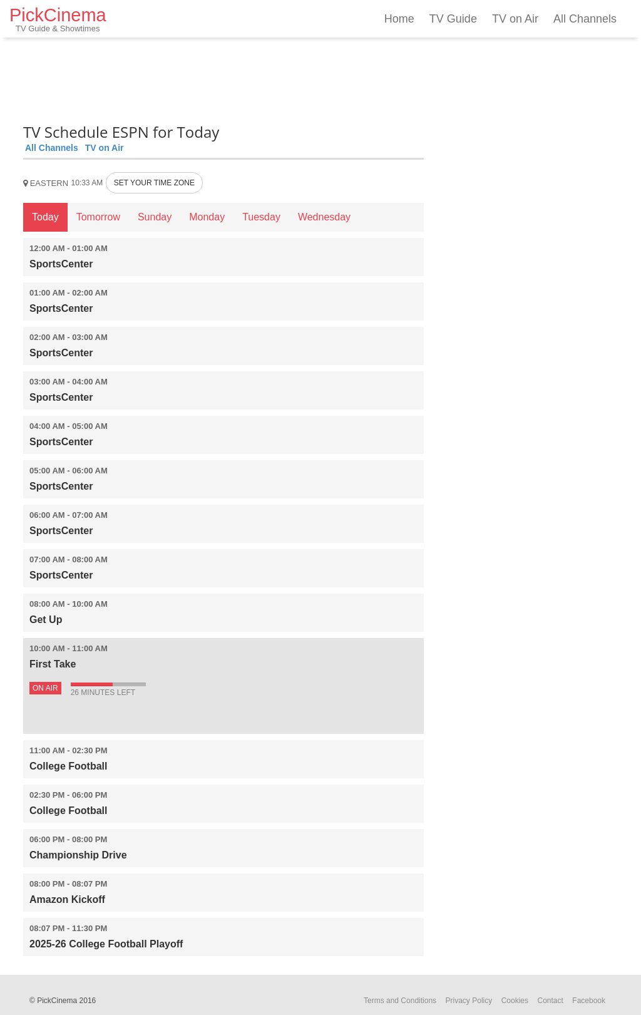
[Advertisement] (223, 78)
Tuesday (261, 217)
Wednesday (324, 217)
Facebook (588, 1000)
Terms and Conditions (400, 1000)
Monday (207, 217)
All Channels (585, 19)
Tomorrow (98, 217)
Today (45, 217)
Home (399, 19)
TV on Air (515, 19)
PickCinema (57, 19)
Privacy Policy (469, 1000)
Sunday (155, 217)
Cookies (514, 1000)
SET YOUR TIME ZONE (154, 182)
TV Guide (453, 19)
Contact (550, 1000)
